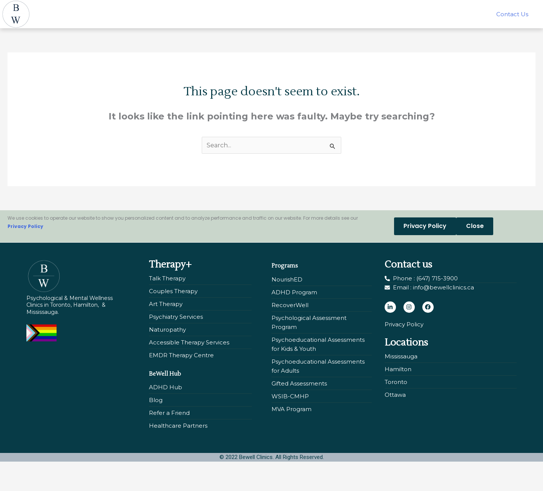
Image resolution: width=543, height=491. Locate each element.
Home (68, 8)
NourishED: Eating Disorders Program (256, 8)
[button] (107, 8)
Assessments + (161, 8)
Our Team (342, 8)
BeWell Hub (492, 8)
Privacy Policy (25, 233)
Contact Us (287, 26)
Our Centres (437, 8)
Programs (293, 271)
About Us (386, 8)
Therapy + (107, 8)
